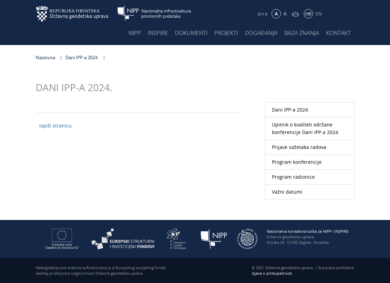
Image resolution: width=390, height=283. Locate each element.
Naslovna (45, 57)
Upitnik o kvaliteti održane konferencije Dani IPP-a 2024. (305, 128)
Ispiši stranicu (55, 125)
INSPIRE (158, 33)
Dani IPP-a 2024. (81, 57)
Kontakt (338, 33)
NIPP (134, 33)
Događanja (261, 33)
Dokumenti (191, 33)
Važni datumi (287, 191)
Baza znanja (301, 33)
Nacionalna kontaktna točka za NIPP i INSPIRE (307, 231)
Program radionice (293, 177)
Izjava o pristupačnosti (272, 273)
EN (319, 13)
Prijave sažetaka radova (299, 147)
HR (308, 13)
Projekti (226, 33)
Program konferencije (297, 162)
